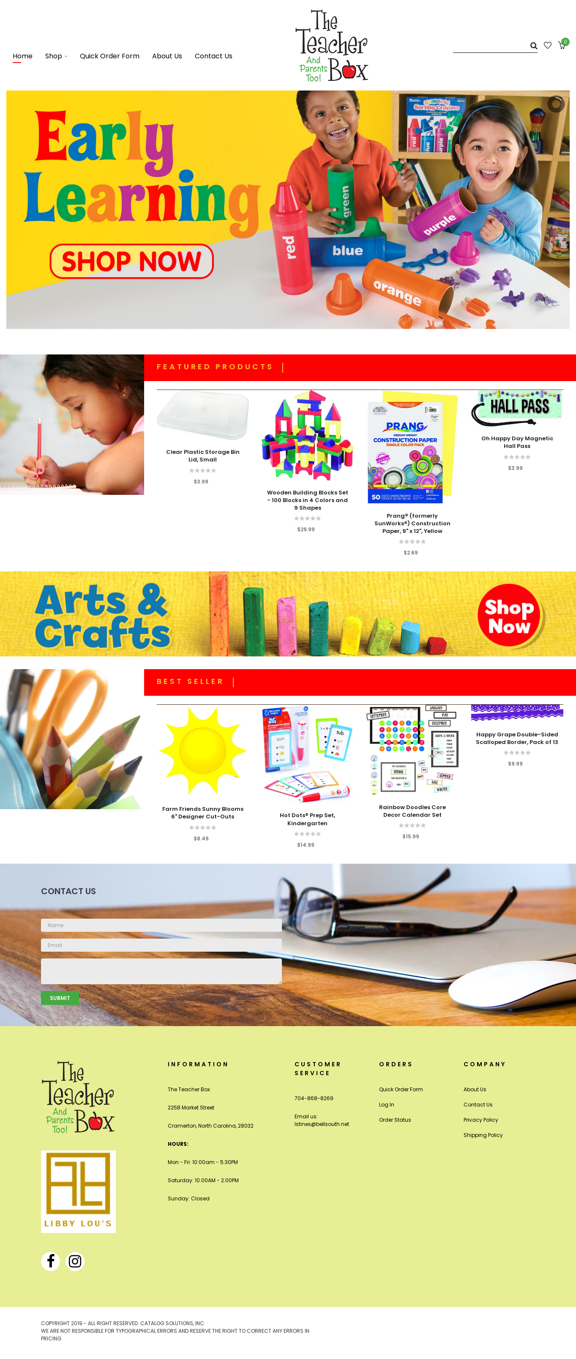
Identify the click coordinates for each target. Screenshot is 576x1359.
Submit (60, 998)
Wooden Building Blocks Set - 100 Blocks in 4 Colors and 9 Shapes (307, 500)
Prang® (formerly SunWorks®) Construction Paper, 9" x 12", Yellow (412, 523)
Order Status (395, 1119)
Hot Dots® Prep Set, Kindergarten (307, 819)
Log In (386, 1104)
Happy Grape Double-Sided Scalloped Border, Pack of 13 (517, 738)
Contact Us (478, 1104)
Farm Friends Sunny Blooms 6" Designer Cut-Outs (202, 813)
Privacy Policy (481, 1119)
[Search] (495, 45)
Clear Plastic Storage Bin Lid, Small (203, 456)
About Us (475, 1089)
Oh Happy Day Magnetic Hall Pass (517, 442)
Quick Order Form (401, 1089)
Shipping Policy (483, 1135)
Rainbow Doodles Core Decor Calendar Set (412, 811)
